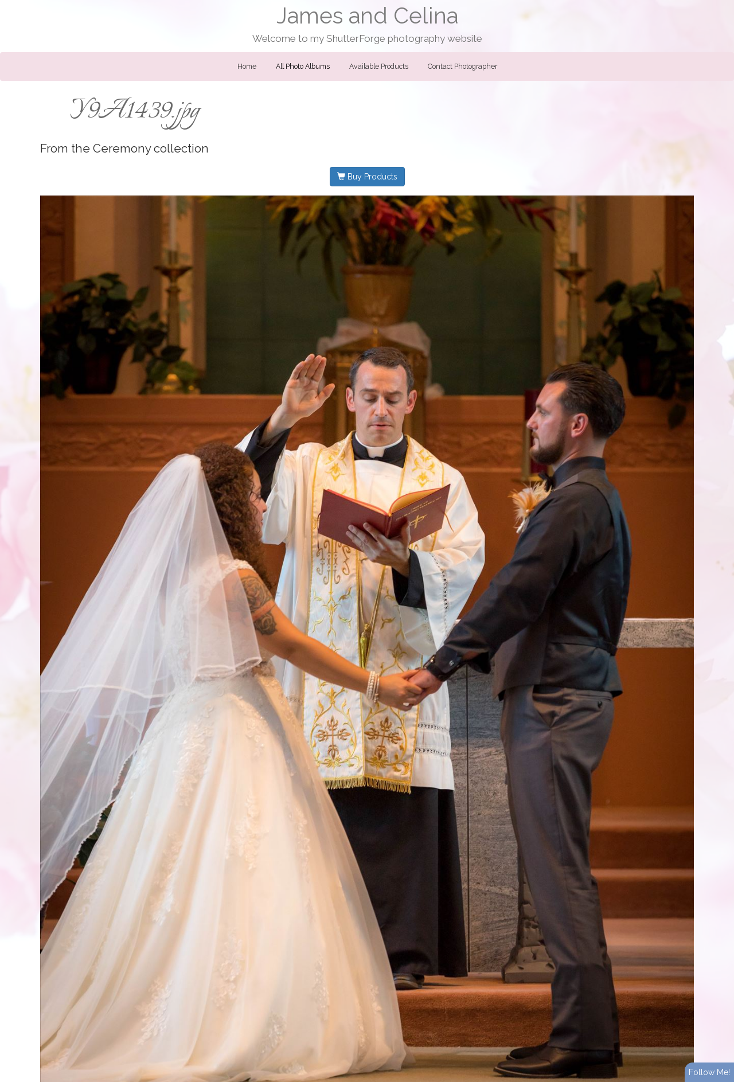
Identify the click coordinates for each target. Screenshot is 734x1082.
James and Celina (367, 16)
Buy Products (367, 176)
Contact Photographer (462, 67)
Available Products (378, 67)
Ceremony (122, 148)
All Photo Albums (303, 67)
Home (246, 67)
